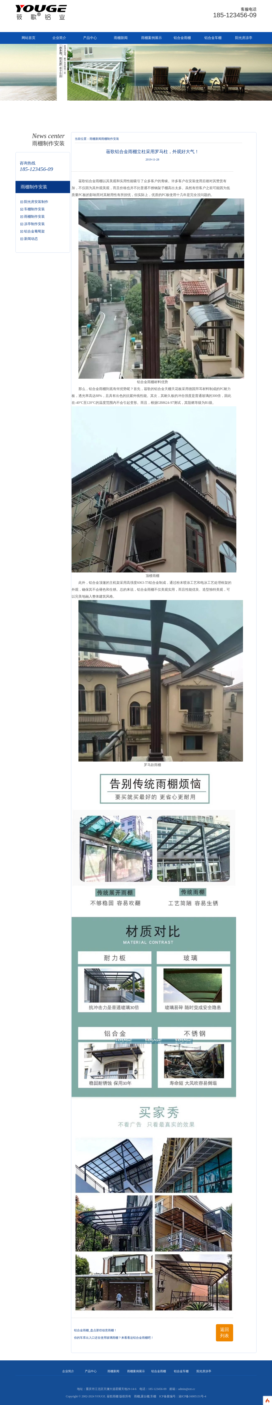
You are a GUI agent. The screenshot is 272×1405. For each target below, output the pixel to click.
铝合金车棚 (213, 38)
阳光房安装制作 (36, 202)
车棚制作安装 (34, 209)
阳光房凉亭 (243, 38)
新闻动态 (31, 239)
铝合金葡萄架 (34, 231)
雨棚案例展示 (151, 38)
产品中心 (90, 38)
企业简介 (59, 38)
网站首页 (28, 38)
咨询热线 (27, 163)
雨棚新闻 (121, 38)
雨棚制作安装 (34, 216)
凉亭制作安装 (34, 224)
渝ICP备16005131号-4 (192, 1396)
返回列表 (224, 1332)
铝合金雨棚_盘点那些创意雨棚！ (95, 1330)
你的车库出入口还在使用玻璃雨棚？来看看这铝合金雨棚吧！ (114, 1337)
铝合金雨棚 (182, 38)
